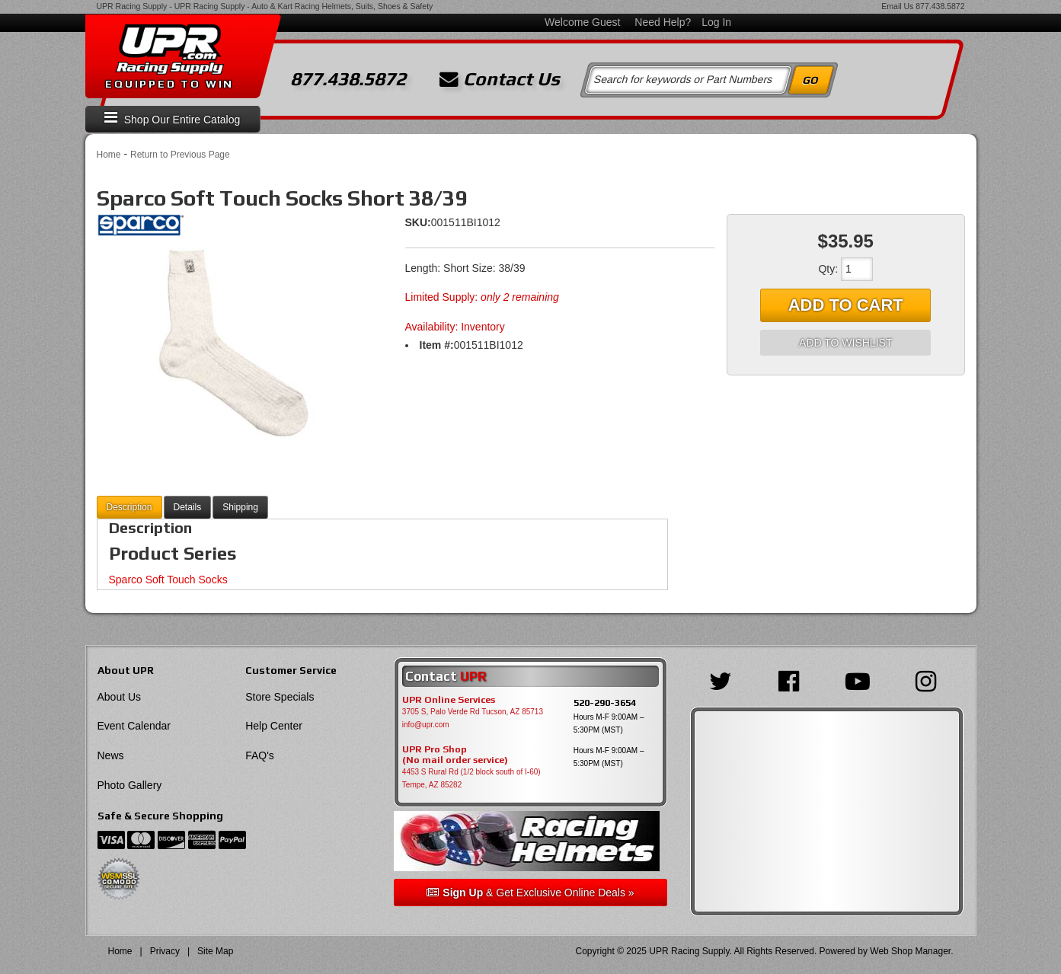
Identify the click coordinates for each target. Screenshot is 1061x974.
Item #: (437, 345)
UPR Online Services (448, 700)
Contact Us (499, 79)
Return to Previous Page (180, 154)
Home (109, 154)
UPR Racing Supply (132, 6)
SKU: (418, 222)
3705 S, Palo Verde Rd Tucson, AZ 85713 (472, 711)
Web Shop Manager (910, 951)
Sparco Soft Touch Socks (168, 579)
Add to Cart (845, 305)
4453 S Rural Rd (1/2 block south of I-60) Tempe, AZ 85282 (471, 778)
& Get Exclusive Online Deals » (530, 892)
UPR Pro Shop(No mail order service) (455, 754)
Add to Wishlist (845, 343)
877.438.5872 (940, 6)
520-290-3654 (605, 702)
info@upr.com (425, 724)
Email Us (897, 6)
